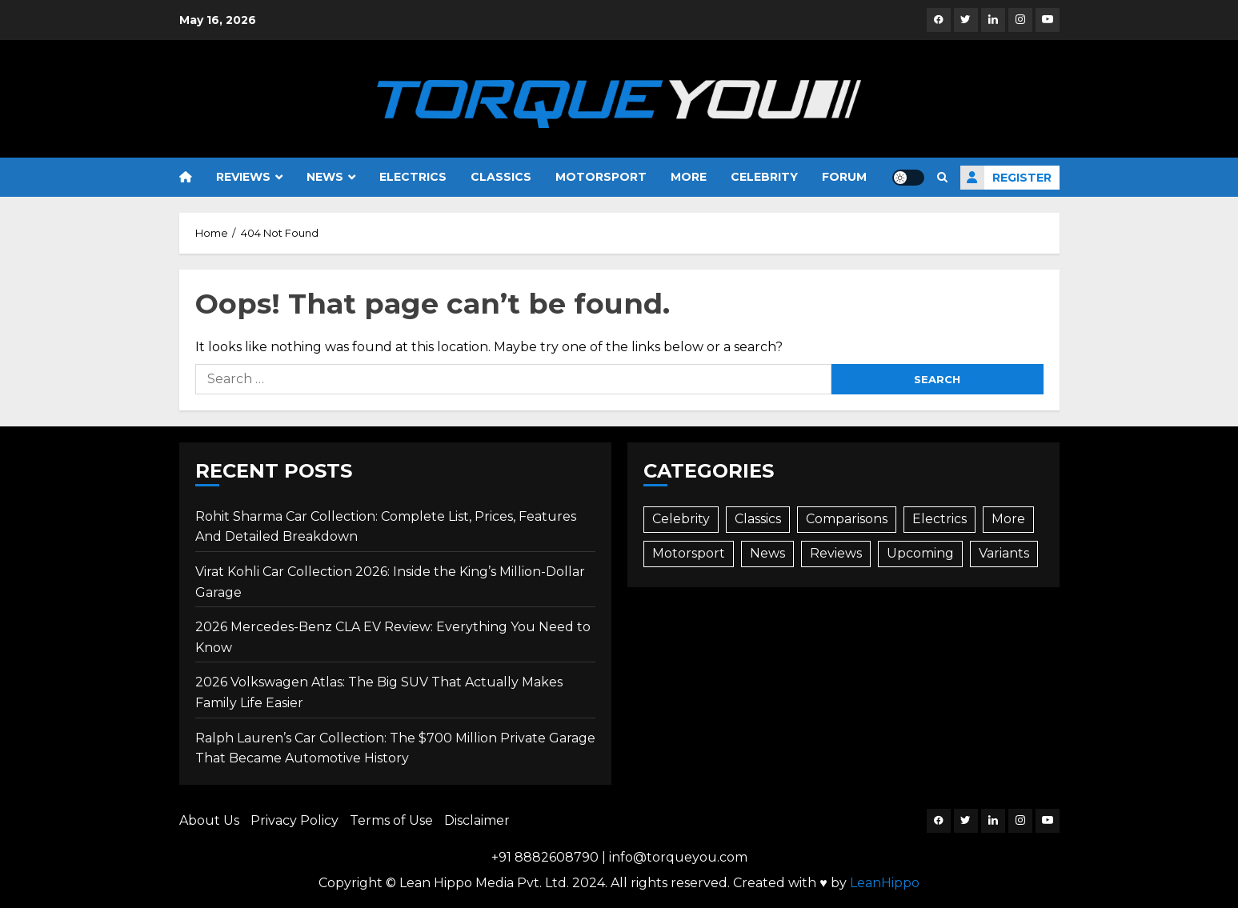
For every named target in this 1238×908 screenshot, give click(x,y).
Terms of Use (391, 820)
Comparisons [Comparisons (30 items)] (846, 518)
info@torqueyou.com (678, 857)
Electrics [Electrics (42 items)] (939, 518)
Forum (844, 177)
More (689, 177)
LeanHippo (884, 882)
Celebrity (764, 177)
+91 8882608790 (545, 857)
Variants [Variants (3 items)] (1004, 553)
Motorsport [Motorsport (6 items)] (688, 553)
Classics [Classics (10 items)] (758, 518)
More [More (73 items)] (1008, 518)
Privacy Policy (294, 820)
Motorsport (601, 177)
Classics (501, 177)
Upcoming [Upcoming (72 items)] (920, 553)
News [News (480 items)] (767, 553)
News (324, 177)
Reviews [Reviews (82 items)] (836, 553)
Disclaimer (477, 820)
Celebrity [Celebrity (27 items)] (681, 518)
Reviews (243, 177)
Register (1006, 178)
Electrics (413, 177)
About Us (209, 820)
